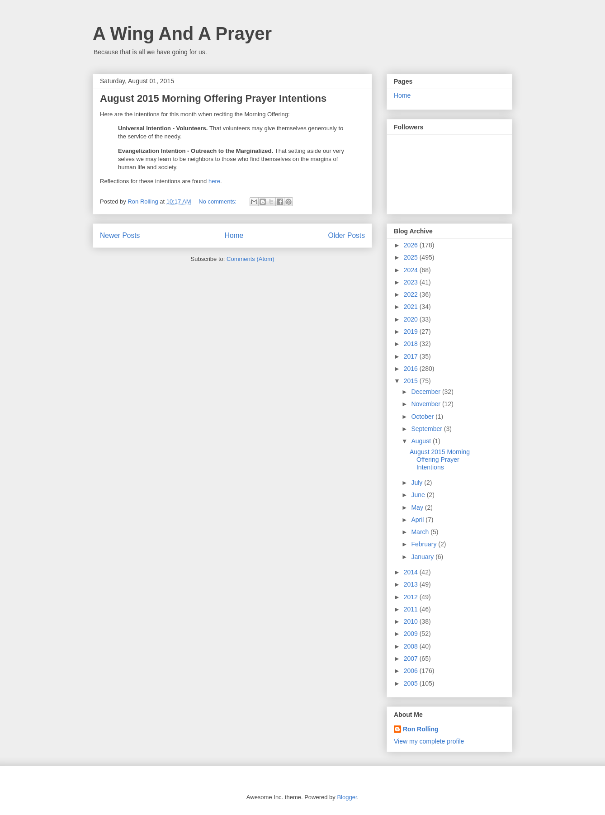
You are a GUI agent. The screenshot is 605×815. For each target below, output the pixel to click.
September (427, 428)
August (421, 441)
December (426, 391)
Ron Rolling (421, 729)
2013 (412, 584)
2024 (412, 270)
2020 (412, 319)
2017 (412, 356)
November (426, 404)
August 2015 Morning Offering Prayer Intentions (213, 98)
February (424, 544)
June (418, 494)
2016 (412, 368)
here (214, 181)
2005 (412, 683)
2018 (412, 343)
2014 (412, 572)
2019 (412, 331)
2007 (412, 658)
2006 (412, 670)
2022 (412, 294)
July (417, 482)
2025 (412, 257)
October (423, 416)
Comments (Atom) (250, 259)
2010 (412, 621)
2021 (412, 306)
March (420, 531)
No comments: (218, 201)
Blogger (347, 797)
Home (234, 235)
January (423, 556)
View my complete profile (429, 741)
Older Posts (346, 235)
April (418, 519)
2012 (412, 597)
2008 (412, 646)
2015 (412, 380)
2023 (412, 282)
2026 (412, 245)
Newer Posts (120, 235)
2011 (412, 609)
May (418, 507)
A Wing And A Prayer (182, 33)
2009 (412, 633)
